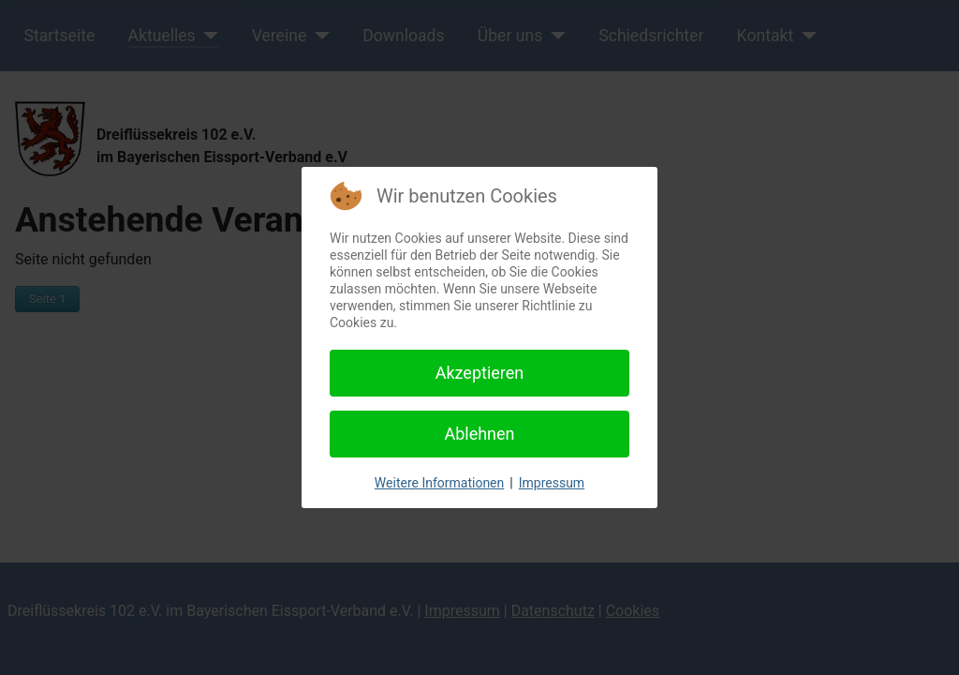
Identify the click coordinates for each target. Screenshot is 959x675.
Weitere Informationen (439, 482)
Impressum (551, 482)
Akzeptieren (479, 372)
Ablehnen (479, 433)
